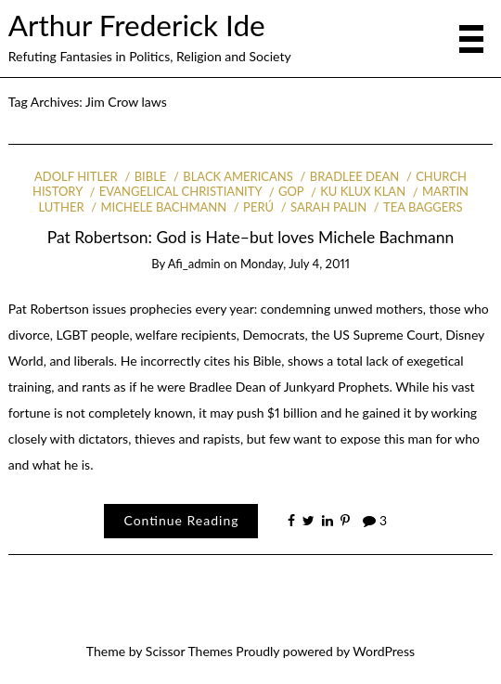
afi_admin (194, 263)
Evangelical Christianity (180, 191)
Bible (151, 176)
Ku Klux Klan (362, 191)
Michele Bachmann (164, 207)
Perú (258, 207)
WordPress (384, 651)
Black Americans (238, 176)
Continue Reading (180, 520)
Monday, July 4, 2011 (295, 263)
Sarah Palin (328, 207)
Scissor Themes (189, 651)
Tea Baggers (423, 207)
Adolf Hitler (76, 176)
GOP (290, 191)
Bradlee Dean (355, 176)
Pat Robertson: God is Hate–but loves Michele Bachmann (250, 237)
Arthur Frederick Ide (136, 25)
